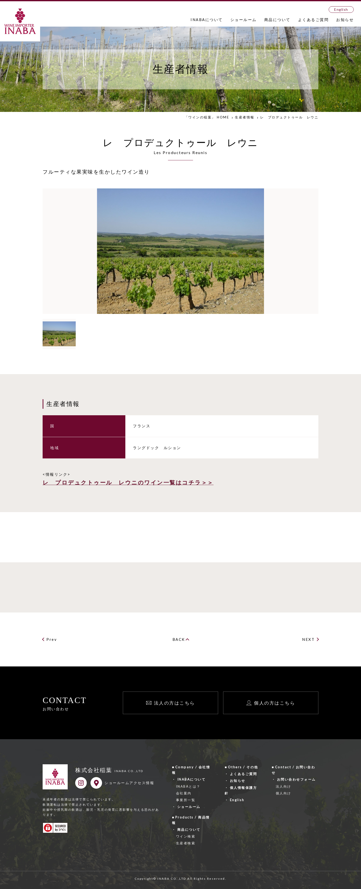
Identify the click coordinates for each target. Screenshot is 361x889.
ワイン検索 (186, 836)
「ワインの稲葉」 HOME (207, 117)
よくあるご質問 (313, 19)
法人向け (283, 786)
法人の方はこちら (174, 703)
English (341, 9)
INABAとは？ (188, 786)
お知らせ (345, 19)
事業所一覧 (186, 800)
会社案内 (184, 793)
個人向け (283, 793)
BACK (178, 639)
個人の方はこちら (274, 703)
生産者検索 (186, 843)
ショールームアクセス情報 (129, 783)
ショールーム (243, 19)
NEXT (308, 639)
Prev (51, 639)
